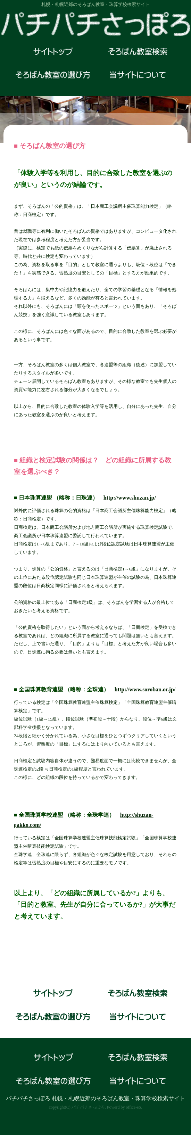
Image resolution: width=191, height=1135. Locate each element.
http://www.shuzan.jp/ (129, 498)
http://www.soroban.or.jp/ (145, 689)
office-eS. (134, 1107)
